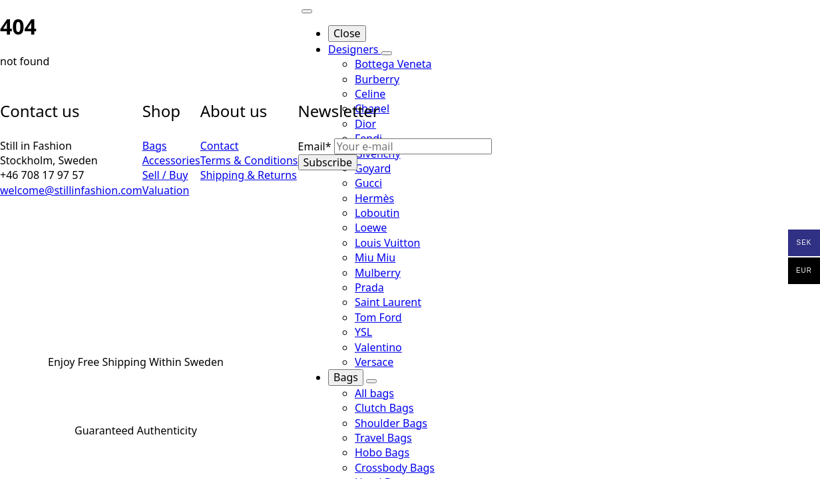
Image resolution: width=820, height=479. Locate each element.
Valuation (166, 190)
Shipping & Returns (248, 175)
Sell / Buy (165, 175)
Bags (345, 377)
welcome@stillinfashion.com (71, 190)
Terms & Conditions (249, 160)
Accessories (171, 160)
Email (316, 146)
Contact (219, 145)
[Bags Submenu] (371, 381)
